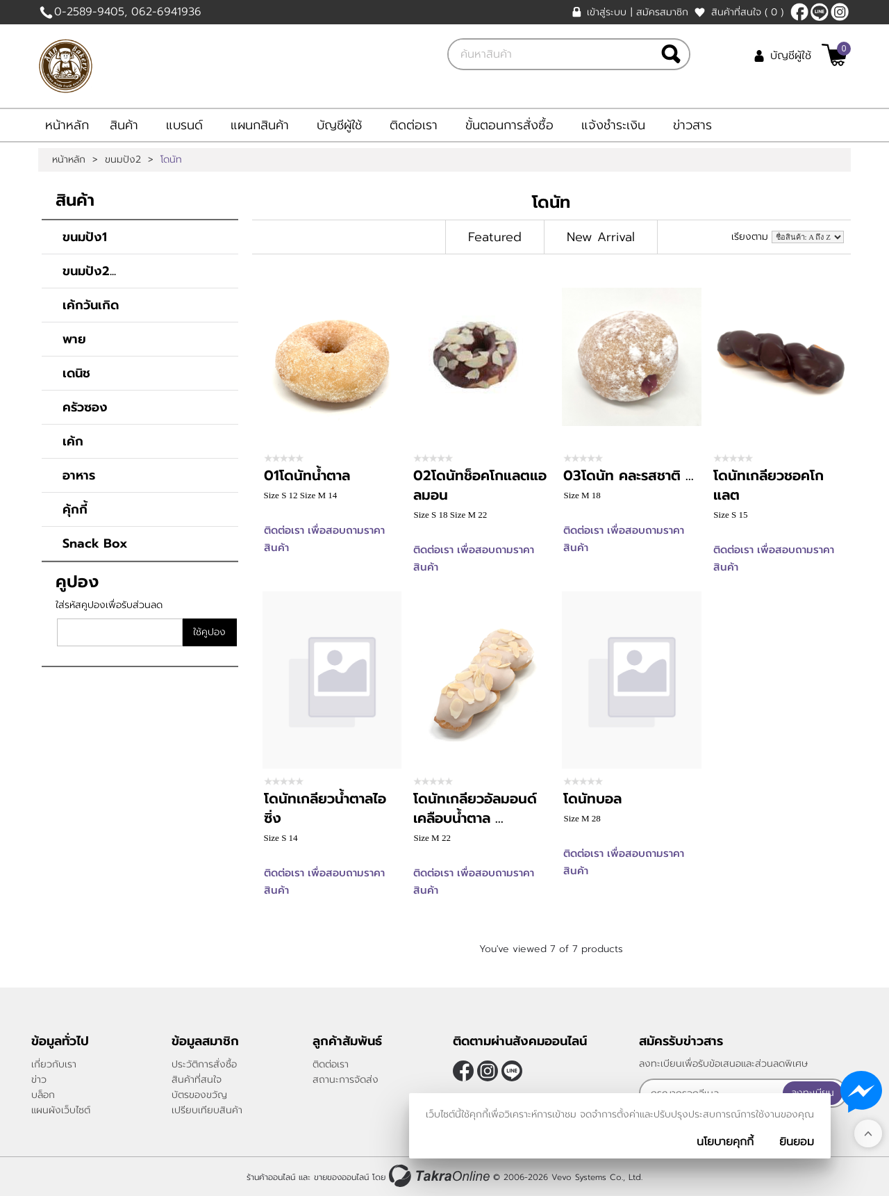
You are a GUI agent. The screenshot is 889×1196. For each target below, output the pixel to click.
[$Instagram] (840, 12)
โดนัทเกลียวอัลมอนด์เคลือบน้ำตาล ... (475, 808)
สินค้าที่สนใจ (747, 12)
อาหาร (79, 475)
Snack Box (95, 543)
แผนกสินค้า (260, 125)
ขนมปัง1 (85, 237)
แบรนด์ (184, 125)
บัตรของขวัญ (199, 1095)
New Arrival (601, 237)
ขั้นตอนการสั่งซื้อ (509, 125)
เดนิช (76, 373)
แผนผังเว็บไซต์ (60, 1110)
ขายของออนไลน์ (341, 1177)
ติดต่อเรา (414, 125)
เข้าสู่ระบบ (606, 12)
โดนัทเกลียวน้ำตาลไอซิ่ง (325, 808)
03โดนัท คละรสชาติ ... (628, 475)
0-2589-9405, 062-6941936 (127, 11)
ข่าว (39, 1079)
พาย (74, 339)
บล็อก (43, 1095)
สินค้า (124, 125)
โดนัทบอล (592, 798)
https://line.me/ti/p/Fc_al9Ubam (820, 12)
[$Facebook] (799, 12)
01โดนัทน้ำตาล (307, 475)
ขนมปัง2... (89, 271)
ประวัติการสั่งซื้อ (204, 1064)
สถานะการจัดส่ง (346, 1079)
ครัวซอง (85, 407)
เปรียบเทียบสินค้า (207, 1110)
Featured (495, 237)
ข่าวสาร (692, 125)
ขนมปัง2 (123, 160)
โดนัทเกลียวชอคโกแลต (768, 485)
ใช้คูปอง (209, 632)
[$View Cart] (834, 55)
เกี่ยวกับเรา (53, 1064)
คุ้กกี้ (75, 509)
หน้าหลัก (67, 125)
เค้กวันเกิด (91, 305)
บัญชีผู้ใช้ (790, 55)
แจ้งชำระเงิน (613, 125)
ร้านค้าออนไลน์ (271, 1177)
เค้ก (73, 441)
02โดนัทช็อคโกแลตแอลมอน (480, 485)
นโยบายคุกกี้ (725, 1141)
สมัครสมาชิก (662, 12)
